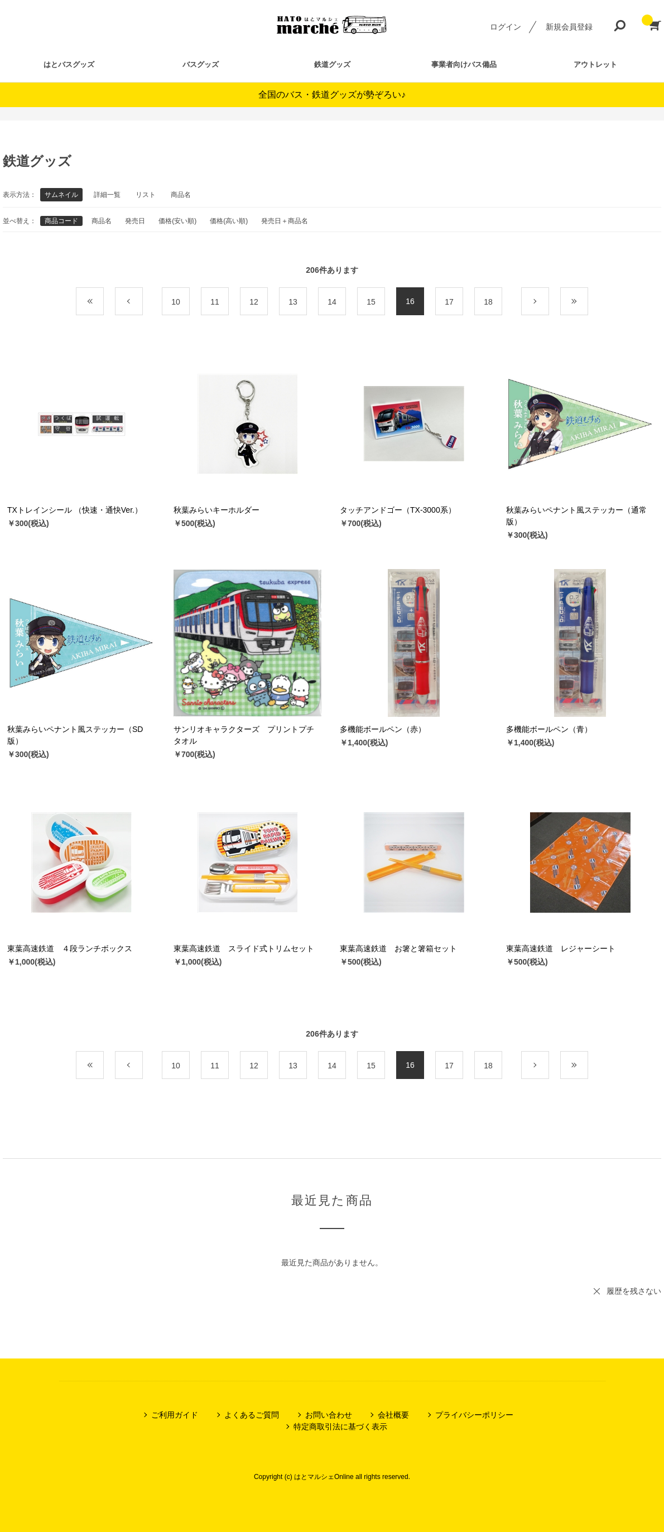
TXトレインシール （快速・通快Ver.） (74, 509)
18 (488, 301)
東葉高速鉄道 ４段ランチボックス (69, 948)
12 (253, 301)
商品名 (181, 195)
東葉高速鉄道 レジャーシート (560, 948)
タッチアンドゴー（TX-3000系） (398, 509)
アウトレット (595, 64)
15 (371, 301)
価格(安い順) (177, 221)
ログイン (505, 26)
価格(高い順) (229, 221)
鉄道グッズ (332, 64)
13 (292, 301)
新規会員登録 (569, 26)
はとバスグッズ (69, 64)
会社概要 (393, 1414)
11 (214, 301)
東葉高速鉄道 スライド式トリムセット (244, 948)
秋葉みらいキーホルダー (216, 509)
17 (449, 301)
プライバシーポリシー (474, 1414)
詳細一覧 (107, 195)
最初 (103, 301)
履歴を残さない (634, 1291)
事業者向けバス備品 (464, 64)
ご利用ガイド (174, 1414)
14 (332, 301)
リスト (146, 195)
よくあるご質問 (251, 1414)
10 (175, 301)
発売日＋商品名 (284, 221)
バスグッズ (200, 64)
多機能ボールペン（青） (549, 729)
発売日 (135, 221)
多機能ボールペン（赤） (383, 729)
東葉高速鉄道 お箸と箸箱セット (398, 948)
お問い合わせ (328, 1414)
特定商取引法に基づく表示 (340, 1426)
